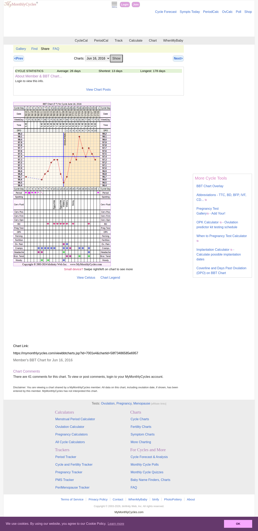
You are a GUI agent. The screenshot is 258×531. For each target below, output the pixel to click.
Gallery (21, 48)
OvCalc (227, 11)
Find (34, 48)
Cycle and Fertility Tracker (74, 464)
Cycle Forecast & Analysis (149, 457)
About (191, 499)
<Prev (18, 58)
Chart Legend (110, 277)
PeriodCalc (211, 11)
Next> (178, 58)
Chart (153, 40)
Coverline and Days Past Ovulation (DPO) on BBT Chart (221, 270)
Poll (238, 11)
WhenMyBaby (173, 40)
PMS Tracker (64, 480)
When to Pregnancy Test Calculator (221, 238)
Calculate (136, 40)
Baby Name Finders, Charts (150, 480)
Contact (118, 499)
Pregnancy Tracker (68, 472)
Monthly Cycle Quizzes (147, 472)
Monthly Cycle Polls (145, 464)
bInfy (155, 499)
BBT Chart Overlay (209, 186)
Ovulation (108, 403)
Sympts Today (190, 11)
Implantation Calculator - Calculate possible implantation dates (218, 254)
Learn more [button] (116, 523)
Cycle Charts (140, 419)
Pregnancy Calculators (71, 434)
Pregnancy (124, 403)
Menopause (141, 403)
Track (118, 40)
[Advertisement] (129, 26)
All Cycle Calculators (70, 442)
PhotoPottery (173, 499)
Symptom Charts (142, 434)
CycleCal (81, 40)
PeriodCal (101, 40)
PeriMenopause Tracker (72, 487)
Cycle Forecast (166, 11)
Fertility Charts (141, 426)
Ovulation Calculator (69, 426)
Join (136, 4)
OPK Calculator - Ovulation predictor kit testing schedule (217, 225)
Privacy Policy (98, 499)
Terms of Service (72, 499)
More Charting (141, 442)
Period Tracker (65, 457)
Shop (248, 11)
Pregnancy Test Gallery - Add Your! (210, 211)
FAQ (56, 48)
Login (124, 4)
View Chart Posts (98, 89)
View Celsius (86, 277)
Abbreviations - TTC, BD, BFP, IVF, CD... (221, 197)
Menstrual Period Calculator (75, 419)
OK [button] (238, 523)
